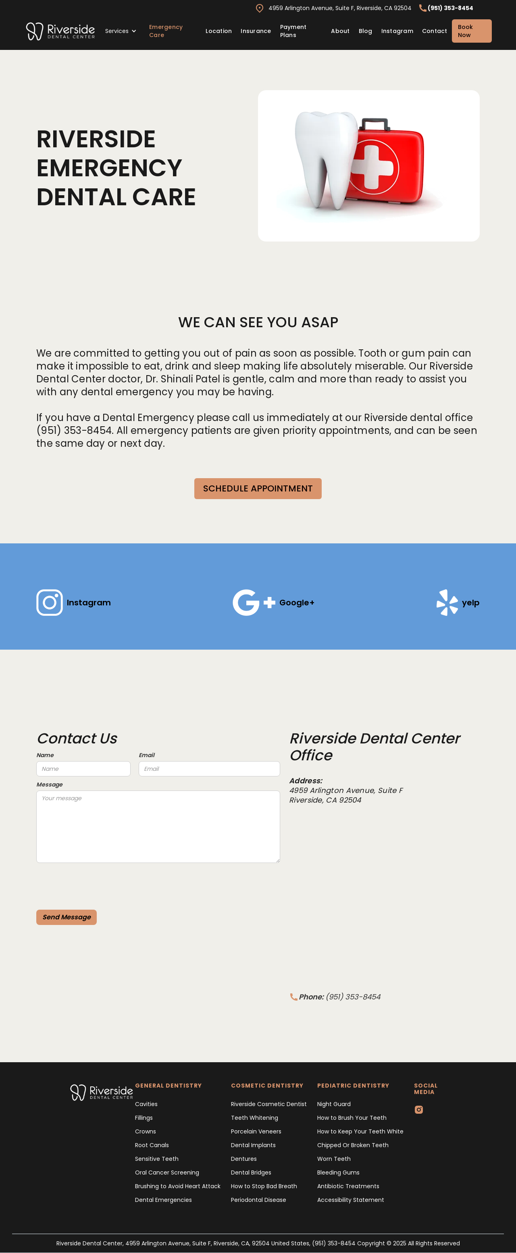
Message (49, 784)
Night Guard (334, 1104)
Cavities (146, 1104)
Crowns (145, 1131)
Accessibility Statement (350, 1200)
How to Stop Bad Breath (264, 1186)
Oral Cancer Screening (167, 1172)
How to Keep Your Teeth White (360, 1131)
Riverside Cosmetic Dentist (269, 1104)
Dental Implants (253, 1145)
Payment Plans (293, 31)
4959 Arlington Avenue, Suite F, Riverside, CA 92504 (340, 8)
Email (146, 755)
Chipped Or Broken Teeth (353, 1145)
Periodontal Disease (258, 1200)
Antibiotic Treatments (348, 1186)
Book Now (465, 31)
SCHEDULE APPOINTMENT (258, 488)
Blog (365, 31)
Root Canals (152, 1145)
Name (45, 755)
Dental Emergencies (163, 1200)
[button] (121, 31)
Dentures (244, 1159)
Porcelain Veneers (256, 1131)
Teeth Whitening (254, 1118)
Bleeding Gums (338, 1172)
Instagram (397, 31)
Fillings (144, 1118)
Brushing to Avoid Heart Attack (178, 1186)
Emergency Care (166, 31)
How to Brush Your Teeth (352, 1118)
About (340, 31)
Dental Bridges (251, 1172)
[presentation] (97, 882)
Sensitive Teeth (157, 1159)
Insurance (256, 31)
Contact (434, 31)
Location (219, 31)
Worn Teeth (334, 1159)
